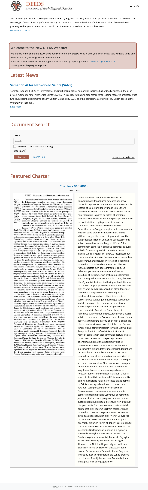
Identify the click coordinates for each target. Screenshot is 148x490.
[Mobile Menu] (134, 5)
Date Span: (19, 150)
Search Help (39, 156)
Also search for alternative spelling (35, 146)
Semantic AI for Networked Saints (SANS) (41, 85)
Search (21, 157)
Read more (15, 106)
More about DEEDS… (20, 30)
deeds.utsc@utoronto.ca (102, 61)
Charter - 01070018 (74, 186)
